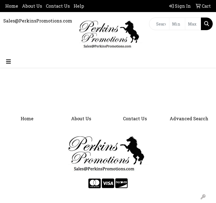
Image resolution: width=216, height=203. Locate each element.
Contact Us (58, 6)
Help (79, 6)
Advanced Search (189, 118)
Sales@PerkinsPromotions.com (37, 21)
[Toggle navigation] (8, 61)
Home (11, 6)
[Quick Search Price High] (193, 24)
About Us (32, 6)
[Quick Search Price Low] (177, 24)
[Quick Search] (159, 24)
